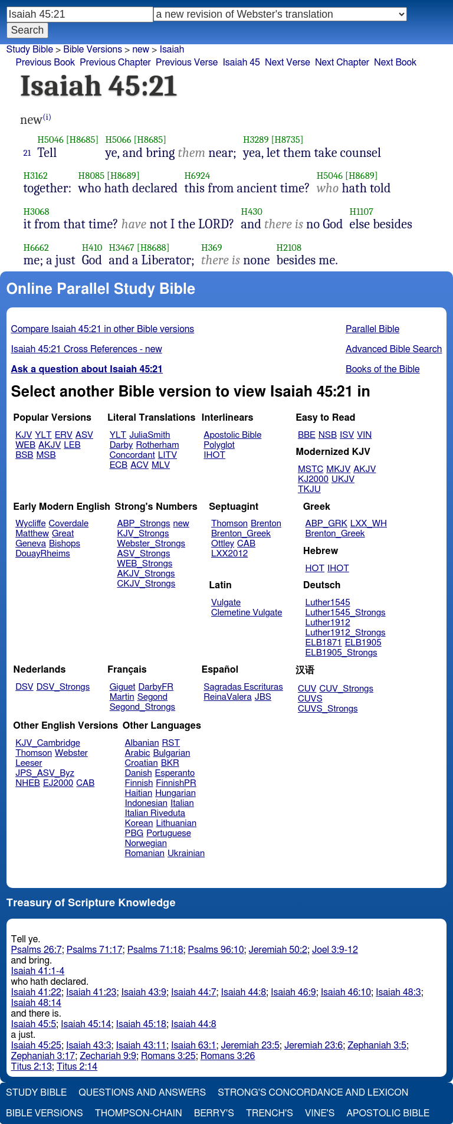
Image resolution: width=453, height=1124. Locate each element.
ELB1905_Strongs (342, 652)
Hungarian (175, 793)
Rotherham (157, 445)
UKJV (342, 479)
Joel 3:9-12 (335, 950)
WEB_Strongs (144, 563)
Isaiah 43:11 (141, 1045)
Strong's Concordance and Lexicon (313, 1092)
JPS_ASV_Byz (44, 773)
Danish (138, 773)
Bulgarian (171, 753)
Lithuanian (176, 823)
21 (27, 153)
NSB (328, 435)
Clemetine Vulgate (246, 612)
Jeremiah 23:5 (250, 1045)
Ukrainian (186, 853)
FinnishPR (176, 783)
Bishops (64, 543)
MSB (45, 455)
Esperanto (175, 773)
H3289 (256, 139)
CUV (307, 688)
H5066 (118, 139)
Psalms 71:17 (95, 950)
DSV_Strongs (63, 687)
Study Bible (29, 49)
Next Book (395, 62)
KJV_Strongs (143, 533)
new (140, 49)
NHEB (27, 783)
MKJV (338, 469)
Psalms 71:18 (155, 950)
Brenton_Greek (241, 533)
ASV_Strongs (143, 553)
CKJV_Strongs (146, 583)
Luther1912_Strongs (346, 632)
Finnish (139, 783)
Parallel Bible (372, 329)
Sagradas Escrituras (243, 687)
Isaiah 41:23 (91, 992)
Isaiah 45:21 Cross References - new (86, 349)
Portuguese (168, 833)
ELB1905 (363, 642)
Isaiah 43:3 (88, 1045)
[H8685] (82, 139)
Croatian (141, 763)
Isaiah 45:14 (86, 1024)
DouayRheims (42, 553)
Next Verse (287, 62)
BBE (307, 435)
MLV (161, 465)
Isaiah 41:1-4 (38, 971)
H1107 (362, 211)
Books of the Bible (383, 369)
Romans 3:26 (228, 1056)
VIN (364, 435)
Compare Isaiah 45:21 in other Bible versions (103, 329)
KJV (23, 435)
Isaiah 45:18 (141, 1024)
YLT (43, 435)
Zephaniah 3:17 (43, 1056)
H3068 (37, 211)
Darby (121, 445)
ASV (84, 435)
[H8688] (153, 247)
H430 (251, 211)
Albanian (142, 743)
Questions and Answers (142, 1092)
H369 (211, 247)
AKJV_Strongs (146, 573)
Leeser (28, 763)
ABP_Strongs (143, 523)
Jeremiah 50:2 (278, 950)
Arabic (137, 753)
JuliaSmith (149, 435)
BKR (170, 763)
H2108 (289, 247)
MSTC (310, 469)
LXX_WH (368, 523)
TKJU (309, 489)
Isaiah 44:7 (193, 992)
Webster (71, 753)
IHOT (214, 455)
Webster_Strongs (151, 543)
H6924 (197, 175)
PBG (134, 833)
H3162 (36, 175)
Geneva (30, 543)
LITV (167, 455)
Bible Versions (92, 49)
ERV (64, 435)
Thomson (229, 523)
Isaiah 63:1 (193, 1045)
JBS (263, 697)
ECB (118, 465)
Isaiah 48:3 (398, 992)
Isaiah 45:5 (34, 1024)
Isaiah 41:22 (36, 992)
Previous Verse (187, 62)
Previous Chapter (115, 62)
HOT (315, 568)
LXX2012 (229, 553)
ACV (139, 465)
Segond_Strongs (142, 707)
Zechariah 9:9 (108, 1056)
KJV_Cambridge (47, 743)
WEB (25, 445)
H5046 (50, 139)
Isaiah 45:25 (36, 1045)
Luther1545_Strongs (346, 612)
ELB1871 (324, 642)
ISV (347, 435)
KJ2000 (313, 479)
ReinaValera (227, 697)
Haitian (139, 793)
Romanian (145, 853)
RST (171, 743)
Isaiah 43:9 (143, 992)
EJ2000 (58, 783)
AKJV (49, 445)
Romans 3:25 (168, 1056)
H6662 (36, 247)
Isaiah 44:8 (244, 992)
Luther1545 (328, 602)
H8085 (91, 175)
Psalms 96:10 (216, 950)
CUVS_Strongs (328, 708)
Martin (122, 697)
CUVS (310, 698)
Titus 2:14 (77, 1066)
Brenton (266, 523)
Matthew (32, 533)
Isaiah (171, 49)
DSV (24, 687)
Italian (182, 803)
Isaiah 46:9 (293, 992)
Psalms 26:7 (36, 950)
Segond (152, 697)
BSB (24, 455)
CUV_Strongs (346, 688)
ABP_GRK (326, 523)
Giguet (123, 687)
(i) (46, 117)
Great (63, 533)
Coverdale (69, 523)
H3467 (121, 247)
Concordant (132, 455)
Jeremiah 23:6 (313, 1045)
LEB (72, 445)
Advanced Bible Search (394, 349)
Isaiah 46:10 (346, 992)
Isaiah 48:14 (36, 1003)
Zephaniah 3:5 (376, 1045)
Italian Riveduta (155, 813)
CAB (246, 543)
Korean (139, 823)
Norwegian (146, 843)
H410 (92, 247)
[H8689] (123, 175)
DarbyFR (156, 687)
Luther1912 (328, 622)
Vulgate (226, 602)
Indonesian (146, 803)
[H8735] (287, 139)
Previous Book (45, 62)
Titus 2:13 (31, 1066)
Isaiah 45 (241, 62)
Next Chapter (342, 62)
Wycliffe (30, 523)
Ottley (222, 543)
